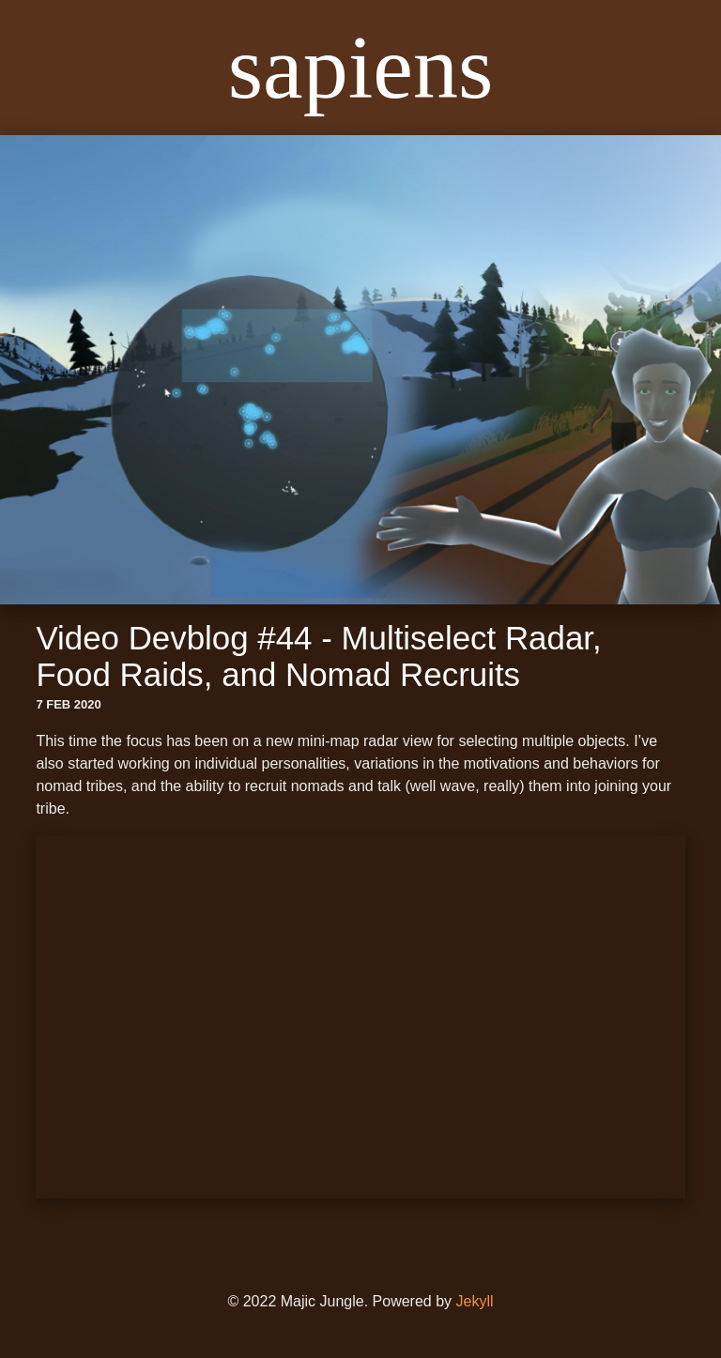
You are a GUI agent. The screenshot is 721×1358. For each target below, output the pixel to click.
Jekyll (475, 1301)
